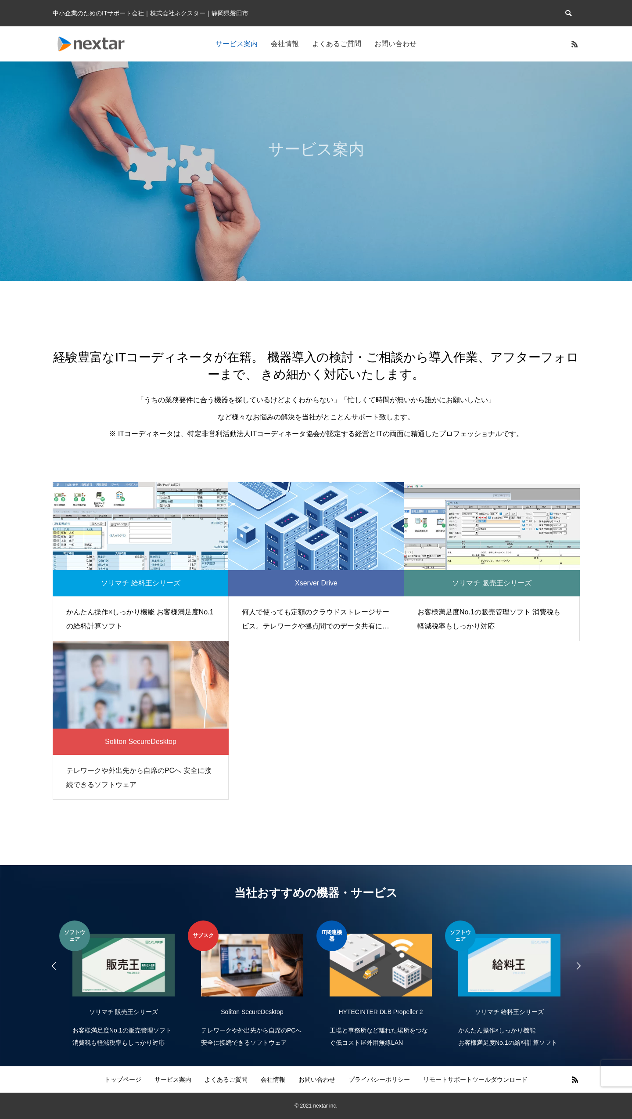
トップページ (122, 1079)
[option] (123, 984)
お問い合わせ (395, 43)
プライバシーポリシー (379, 1079)
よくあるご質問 (336, 43)
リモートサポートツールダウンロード (475, 1079)
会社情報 (285, 43)
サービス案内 (236, 43)
